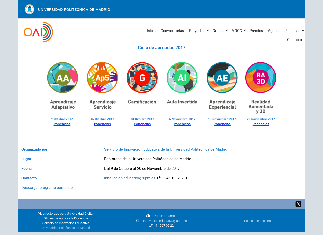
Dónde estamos (165, 216)
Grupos (218, 30)
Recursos (292, 30)
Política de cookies (257, 221)
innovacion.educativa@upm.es (129, 178)
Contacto (294, 39)
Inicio (151, 30)
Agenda (274, 30)
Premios (256, 30)
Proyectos (197, 30)
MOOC (237, 30)
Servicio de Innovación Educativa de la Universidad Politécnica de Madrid (165, 149)
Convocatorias (172, 30)
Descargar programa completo (47, 187)
